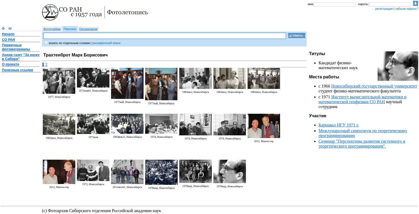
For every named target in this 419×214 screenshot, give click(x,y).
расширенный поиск (106, 43)
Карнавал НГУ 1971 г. (339, 125)
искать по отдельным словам (69, 43)
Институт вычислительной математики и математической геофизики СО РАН (363, 99)
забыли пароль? (406, 8)
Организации (88, 29)
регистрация (384, 8)
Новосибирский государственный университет (374, 86)
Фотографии (52, 29)
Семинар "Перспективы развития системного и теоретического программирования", (362, 143)
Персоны (70, 29)
